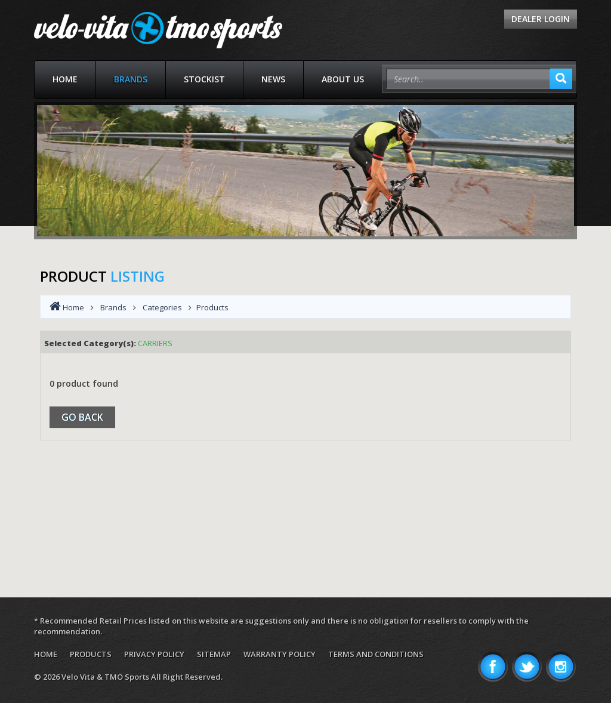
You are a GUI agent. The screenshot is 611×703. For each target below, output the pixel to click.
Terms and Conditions (376, 654)
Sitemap (214, 654)
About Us (343, 79)
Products (91, 654)
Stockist (204, 79)
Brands (130, 79)
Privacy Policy (154, 654)
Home (65, 79)
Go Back (82, 417)
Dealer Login (540, 18)
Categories (162, 307)
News (273, 79)
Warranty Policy (279, 654)
